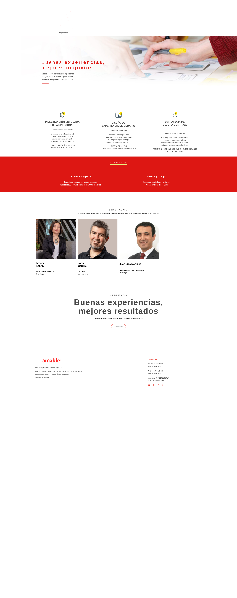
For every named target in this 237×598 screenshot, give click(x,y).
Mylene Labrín (40, 264)
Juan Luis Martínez (130, 264)
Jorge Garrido (82, 264)
